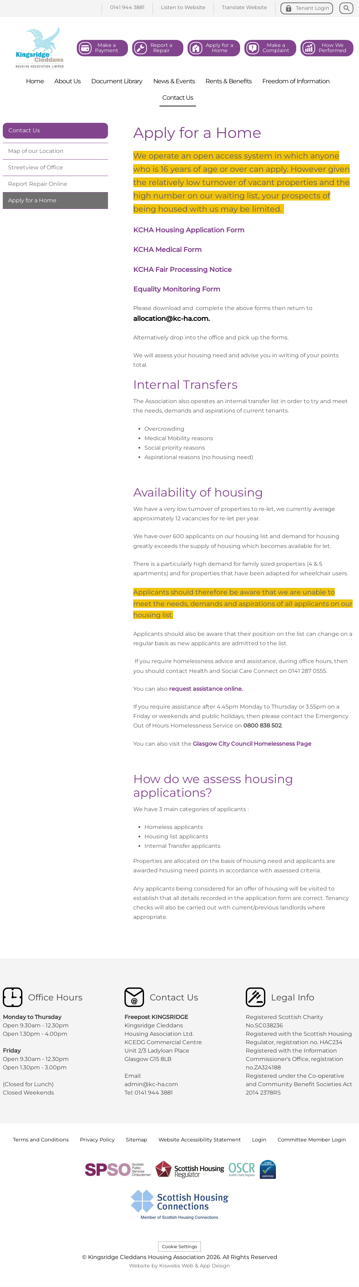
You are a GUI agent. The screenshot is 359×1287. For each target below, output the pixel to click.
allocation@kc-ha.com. (172, 318)
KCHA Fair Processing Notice (182, 269)
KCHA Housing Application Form (188, 230)
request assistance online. (205, 688)
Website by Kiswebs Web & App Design (179, 1266)
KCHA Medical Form (167, 249)
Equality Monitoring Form (176, 289)
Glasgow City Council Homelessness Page (254, 743)
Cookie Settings (179, 1246)
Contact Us (24, 130)
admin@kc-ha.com (152, 1084)
